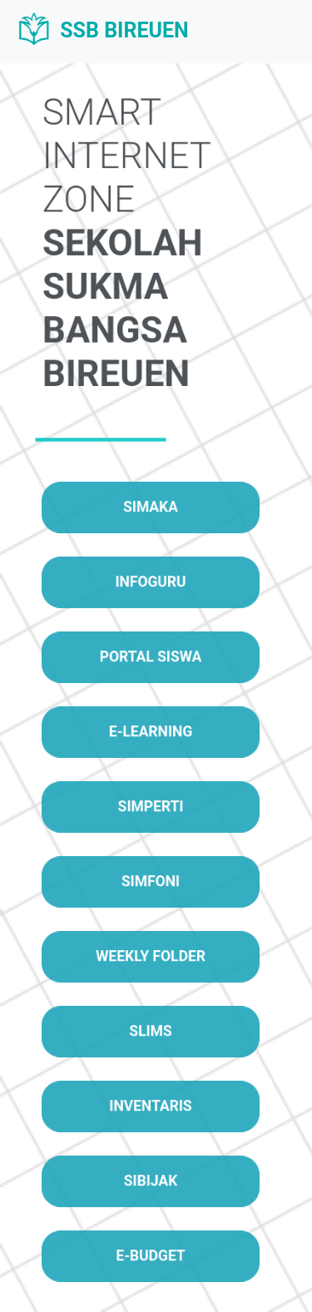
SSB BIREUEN (101, 31)
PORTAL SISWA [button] (150, 657)
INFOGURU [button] (150, 582)
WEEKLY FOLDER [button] (150, 956)
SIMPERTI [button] (150, 807)
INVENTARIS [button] (150, 1106)
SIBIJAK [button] (150, 1181)
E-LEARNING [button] (151, 732)
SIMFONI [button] (150, 881)
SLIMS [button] (150, 1031)
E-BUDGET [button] (151, 1256)
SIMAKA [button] (151, 507)
